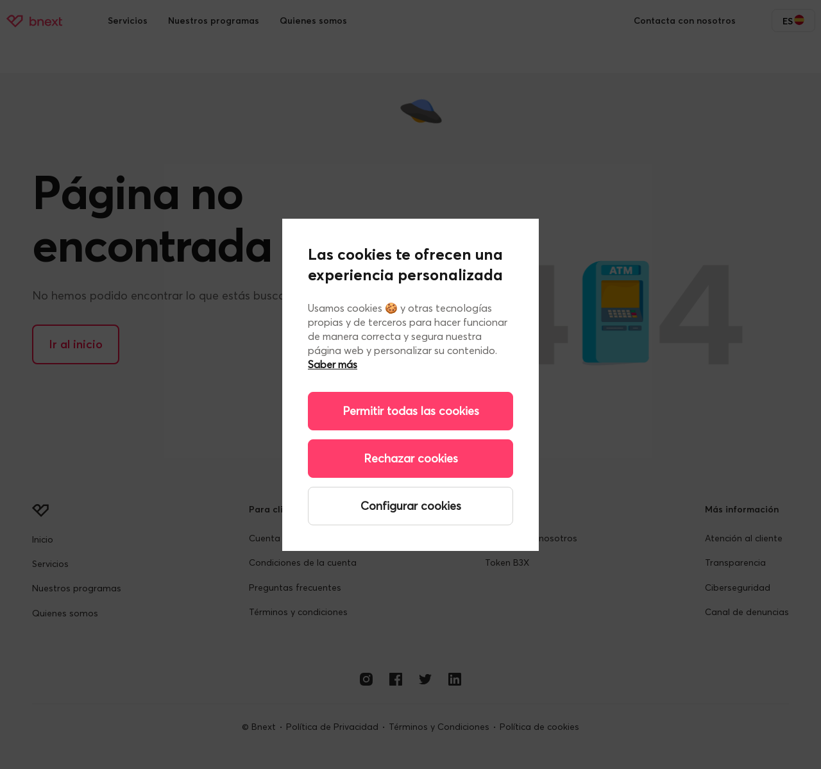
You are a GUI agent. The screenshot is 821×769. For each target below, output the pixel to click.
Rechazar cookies (411, 458)
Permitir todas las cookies (411, 410)
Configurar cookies (410, 505)
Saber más (332, 364)
